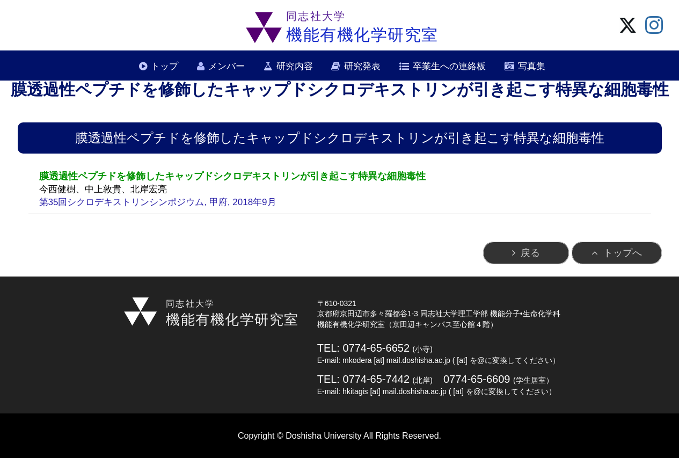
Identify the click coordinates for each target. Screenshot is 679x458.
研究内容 (294, 66)
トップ (164, 66)
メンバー (226, 66)
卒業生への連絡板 (449, 66)
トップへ (622, 253)
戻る (530, 253)
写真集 (531, 66)
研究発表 (362, 66)
